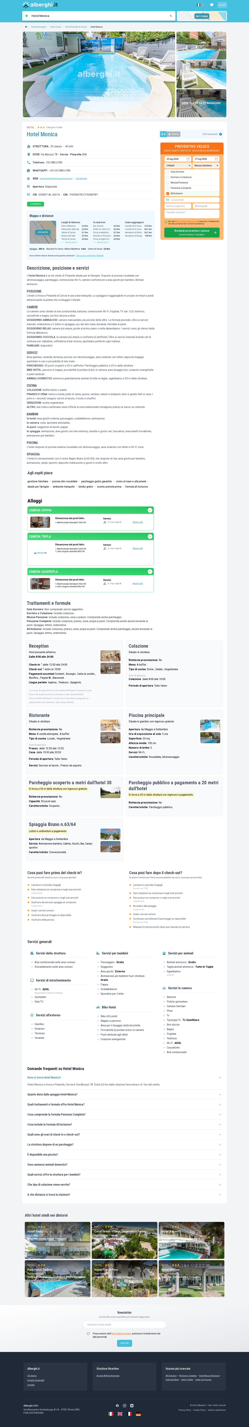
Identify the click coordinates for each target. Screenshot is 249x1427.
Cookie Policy (199, 1410)
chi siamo (32, 1376)
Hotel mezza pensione (209, 1376)
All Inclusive (171, 1376)
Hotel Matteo (170, 1269)
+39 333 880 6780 (59, 170)
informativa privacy (121, 1333)
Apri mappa (202, 16)
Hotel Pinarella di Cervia (76, 27)
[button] (200, 5)
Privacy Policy (185, 1410)
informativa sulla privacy (186, 221)
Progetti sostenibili (35, 1380)
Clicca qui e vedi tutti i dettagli (89, 256)
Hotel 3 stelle (187, 1380)
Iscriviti (124, 1343)
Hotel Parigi (35, 1231)
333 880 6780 (54, 162)
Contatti (31, 1385)
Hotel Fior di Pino (106, 1269)
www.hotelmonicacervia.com (56, 178)
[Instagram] (124, 1405)
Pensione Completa (188, 1376)
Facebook (81, 178)
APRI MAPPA (43, 232)
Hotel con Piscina (203, 1380)
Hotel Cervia (55, 27)
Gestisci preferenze (217, 1410)
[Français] (129, 1413)
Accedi (222, 5)
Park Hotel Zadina (39, 1269)
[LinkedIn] (131, 1405)
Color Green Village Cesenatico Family (120, 1231)
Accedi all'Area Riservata (108, 1376)
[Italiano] (110, 1413)
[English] (120, 1413)
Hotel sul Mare (172, 1380)
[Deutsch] (138, 1413)
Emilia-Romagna (38, 27)
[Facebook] (117, 1405)
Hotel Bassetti (171, 1231)
